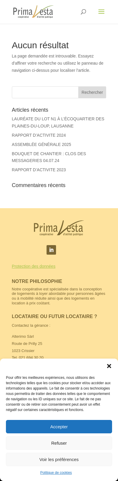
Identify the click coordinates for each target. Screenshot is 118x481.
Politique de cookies (56, 473)
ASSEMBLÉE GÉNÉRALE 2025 (41, 144)
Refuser (59, 443)
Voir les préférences (59, 459)
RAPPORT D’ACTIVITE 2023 (39, 169)
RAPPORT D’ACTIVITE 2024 (39, 135)
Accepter (59, 426)
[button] (109, 366)
